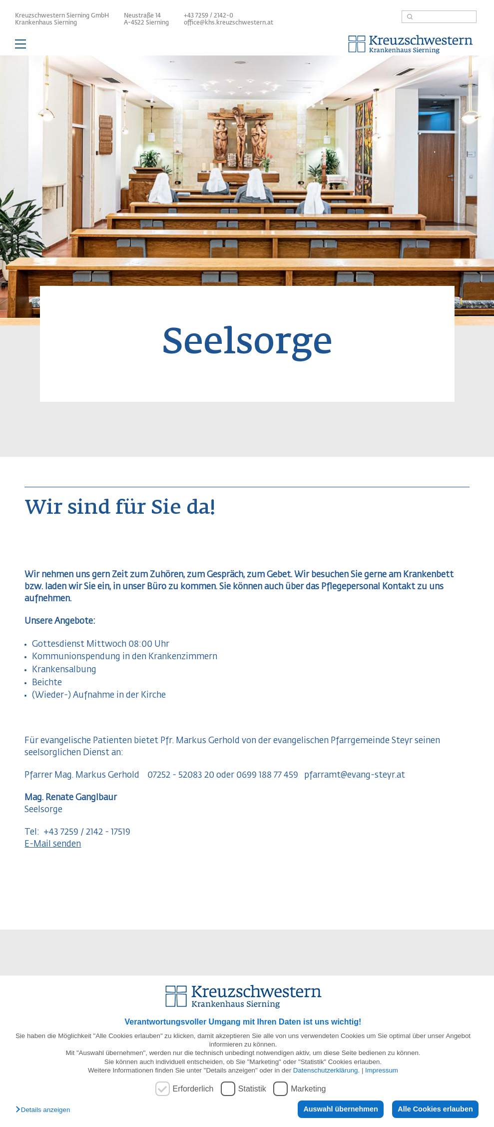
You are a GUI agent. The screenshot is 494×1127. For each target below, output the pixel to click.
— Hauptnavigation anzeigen (247, 45)
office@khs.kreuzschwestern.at (228, 23)
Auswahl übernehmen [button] (340, 1109)
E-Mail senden (52, 844)
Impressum (381, 1070)
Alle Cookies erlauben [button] (435, 1109)
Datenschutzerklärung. (326, 1070)
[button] (45, 1110)
